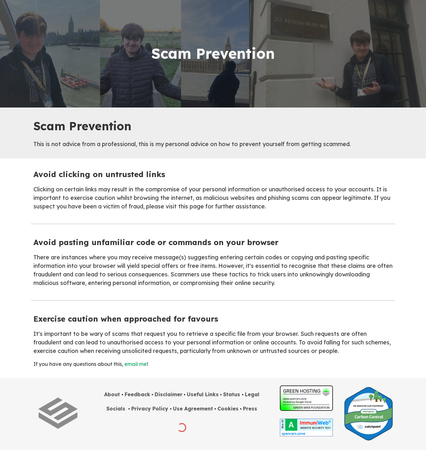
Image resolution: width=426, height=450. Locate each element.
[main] (213, 54)
